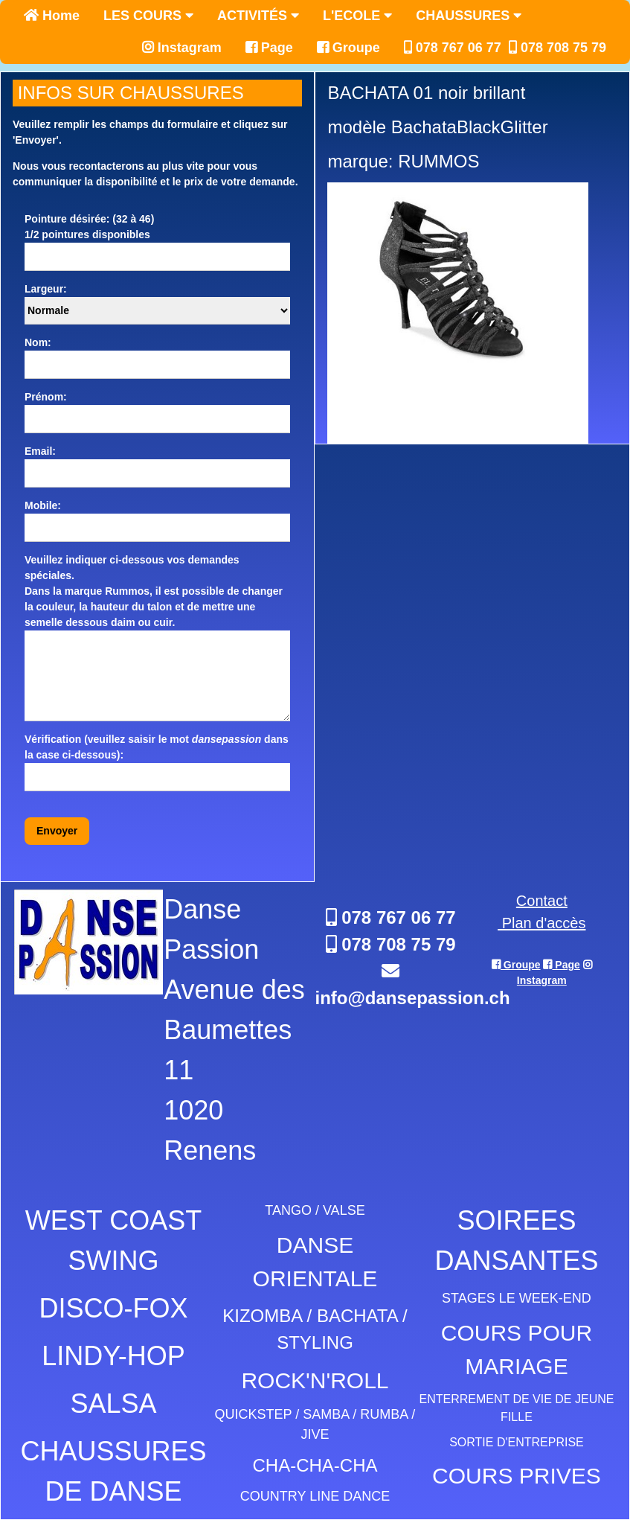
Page (269, 47)
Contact (542, 900)
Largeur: (46, 289)
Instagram (182, 47)
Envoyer (56, 831)
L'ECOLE (357, 15)
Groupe (348, 47)
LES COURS (148, 15)
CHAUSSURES (468, 15)
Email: (40, 451)
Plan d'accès (541, 923)
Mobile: (43, 505)
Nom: (38, 342)
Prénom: (46, 397)
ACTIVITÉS (258, 15)
